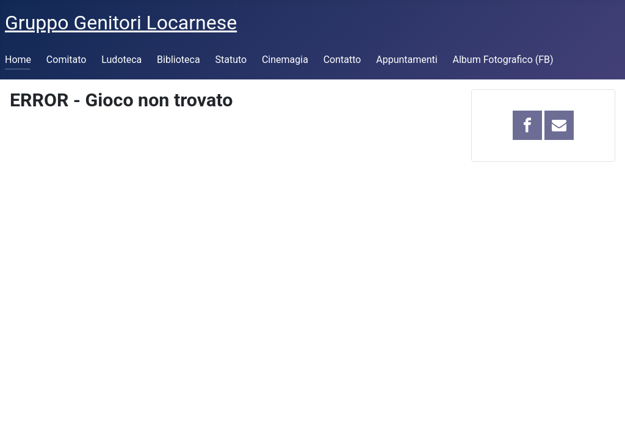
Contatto (342, 59)
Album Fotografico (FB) (503, 59)
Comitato (66, 59)
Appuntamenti (406, 59)
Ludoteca (121, 59)
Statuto (231, 59)
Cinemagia (285, 59)
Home (18, 59)
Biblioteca (178, 59)
